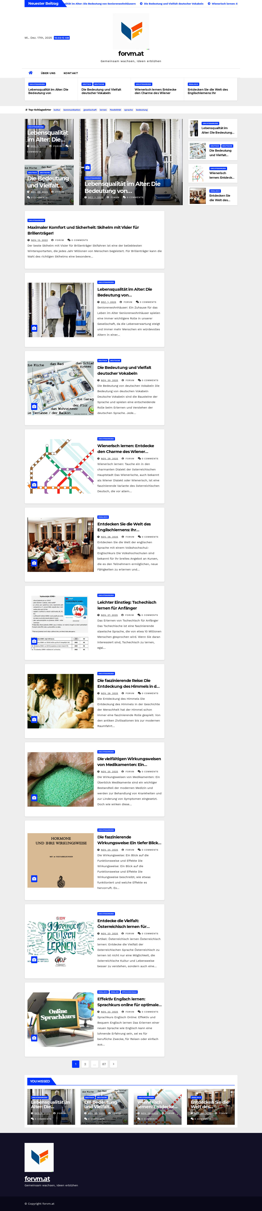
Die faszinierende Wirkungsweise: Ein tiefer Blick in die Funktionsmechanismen (127, 843)
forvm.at (131, 53)
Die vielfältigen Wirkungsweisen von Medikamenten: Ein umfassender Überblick (129, 764)
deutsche (99, 84)
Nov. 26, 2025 (109, 693)
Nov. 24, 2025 (109, 850)
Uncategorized (37, 84)
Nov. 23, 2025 (109, 933)
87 (104, 1064)
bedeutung (142, 110)
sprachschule (129, 992)
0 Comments (39, 197)
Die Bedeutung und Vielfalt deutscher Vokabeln (101, 91)
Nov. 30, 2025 (39, 192)
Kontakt (71, 73)
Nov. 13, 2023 (39, 240)
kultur (57, 110)
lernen (103, 110)
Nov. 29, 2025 (109, 458)
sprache (128, 110)
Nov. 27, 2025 (109, 615)
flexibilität (115, 110)
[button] (236, 73)
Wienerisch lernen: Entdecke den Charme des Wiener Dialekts (155, 93)
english (115, 992)
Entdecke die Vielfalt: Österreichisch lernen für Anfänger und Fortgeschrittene (128, 926)
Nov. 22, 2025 (109, 1012)
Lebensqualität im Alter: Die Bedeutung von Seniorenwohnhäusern (48, 93)
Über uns (48, 73)
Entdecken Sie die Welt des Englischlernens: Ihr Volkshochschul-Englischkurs (209, 93)
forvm (55, 146)
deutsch (87, 84)
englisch (193, 84)
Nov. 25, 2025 (109, 771)
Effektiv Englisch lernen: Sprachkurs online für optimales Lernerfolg (128, 1005)
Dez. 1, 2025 (38, 146)
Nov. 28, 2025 (109, 537)
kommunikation (71, 110)
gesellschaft (90, 110)
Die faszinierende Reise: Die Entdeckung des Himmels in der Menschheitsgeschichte (128, 686)
